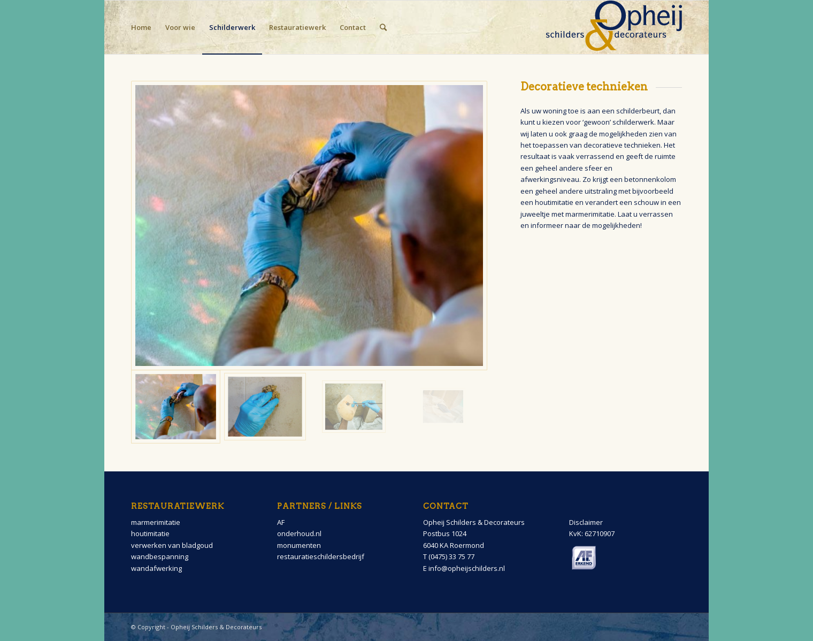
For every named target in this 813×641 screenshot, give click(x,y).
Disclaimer (586, 522)
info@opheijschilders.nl (466, 568)
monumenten (299, 545)
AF (281, 522)
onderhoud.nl (299, 533)
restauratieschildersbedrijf (320, 556)
